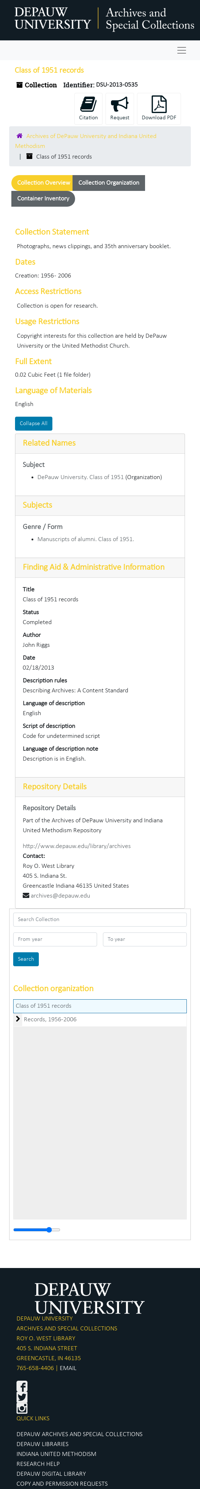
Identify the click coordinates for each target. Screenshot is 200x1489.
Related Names (49, 443)
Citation (88, 108)
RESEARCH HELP (38, 1464)
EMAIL (68, 1368)
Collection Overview (43, 183)
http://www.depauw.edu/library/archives (77, 846)
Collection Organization (108, 183)
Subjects (37, 505)
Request (119, 108)
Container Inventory (43, 198)
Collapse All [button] (34, 424)
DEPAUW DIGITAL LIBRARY (51, 1474)
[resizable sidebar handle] (36, 1230)
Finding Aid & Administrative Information (93, 567)
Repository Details (54, 787)
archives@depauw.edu (60, 895)
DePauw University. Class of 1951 (80, 477)
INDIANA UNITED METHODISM (56, 1454)
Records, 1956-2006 (50, 1019)
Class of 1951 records (43, 1006)
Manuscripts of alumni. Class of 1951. (85, 539)
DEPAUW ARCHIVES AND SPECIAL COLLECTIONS (79, 1434)
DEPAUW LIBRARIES (42, 1444)
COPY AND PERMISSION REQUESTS (62, 1484)
